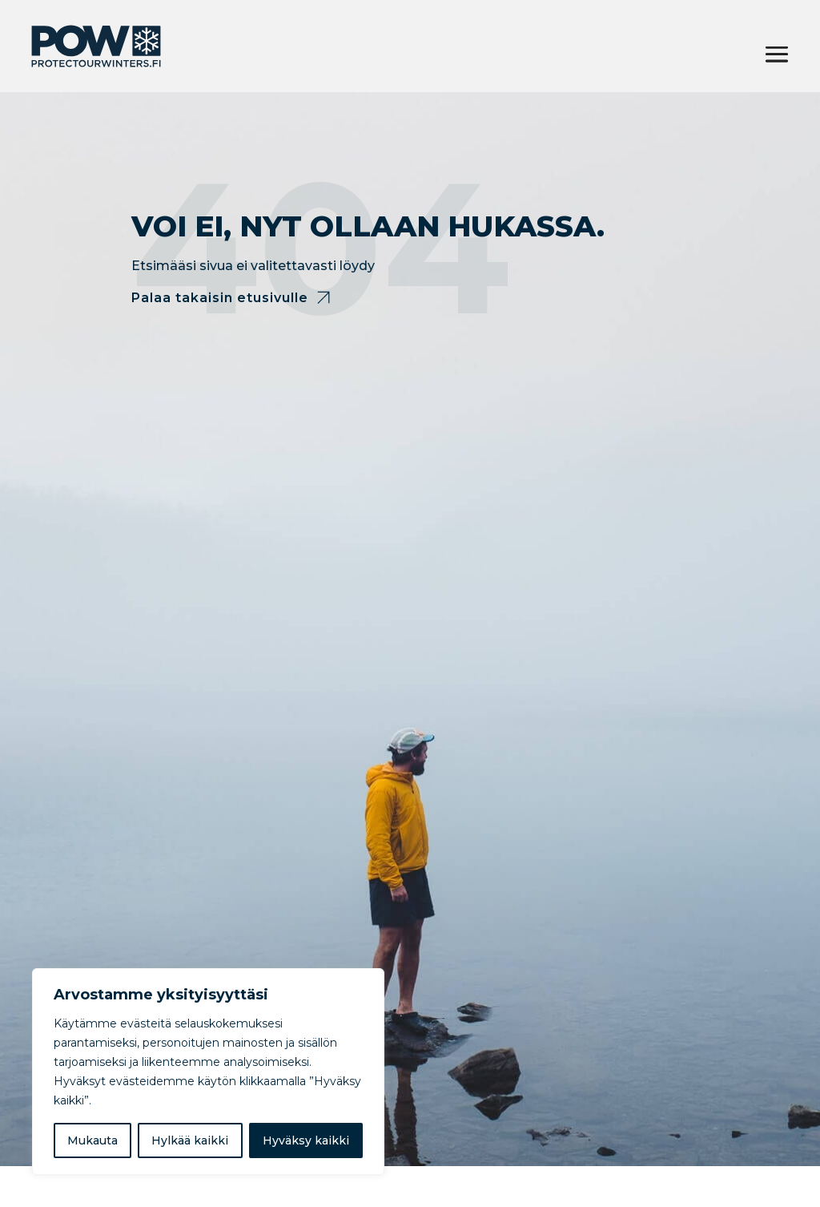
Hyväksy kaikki (306, 1140)
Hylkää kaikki (189, 1140)
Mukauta (92, 1140)
